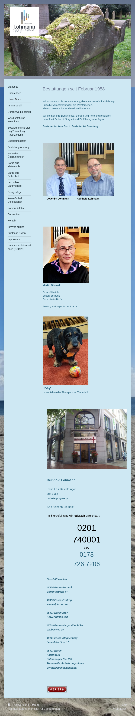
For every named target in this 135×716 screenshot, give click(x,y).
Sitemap (35, 704)
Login (124, 704)
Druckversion (18, 704)
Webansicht (120, 708)
